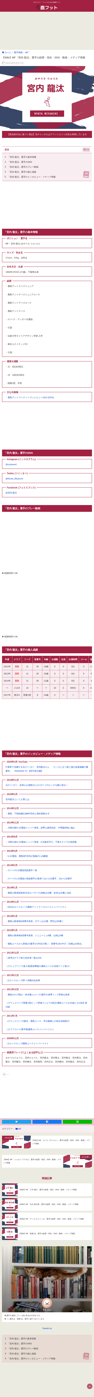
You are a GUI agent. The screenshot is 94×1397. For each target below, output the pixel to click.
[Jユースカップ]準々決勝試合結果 (24, 980)
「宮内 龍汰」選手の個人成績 (22, 172)
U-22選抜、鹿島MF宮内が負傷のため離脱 (28, 856)
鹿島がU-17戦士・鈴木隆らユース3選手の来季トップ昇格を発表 (39, 994)
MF (27, 52)
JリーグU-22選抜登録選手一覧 (22, 870)
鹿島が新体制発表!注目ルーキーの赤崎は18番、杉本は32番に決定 (39, 893)
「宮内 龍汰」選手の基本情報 (22, 157)
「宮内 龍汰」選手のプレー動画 (23, 167)
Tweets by (47, 1328)
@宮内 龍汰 (11, 493)
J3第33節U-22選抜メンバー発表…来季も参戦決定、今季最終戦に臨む (41, 828)
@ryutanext (11, 464)
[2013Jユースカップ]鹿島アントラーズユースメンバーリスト (37, 907)
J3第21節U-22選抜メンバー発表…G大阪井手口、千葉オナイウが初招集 (42, 842)
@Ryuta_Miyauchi (14, 478)
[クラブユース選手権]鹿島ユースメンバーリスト (31, 1029)
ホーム (6, 52)
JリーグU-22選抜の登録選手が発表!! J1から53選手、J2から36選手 (40, 878)
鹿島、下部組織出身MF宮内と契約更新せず (29, 813)
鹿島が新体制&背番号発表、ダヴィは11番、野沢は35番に (35, 921)
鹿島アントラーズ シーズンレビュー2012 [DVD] (31, 397)
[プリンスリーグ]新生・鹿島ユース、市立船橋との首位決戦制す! (39, 1021)
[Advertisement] (47, 31)
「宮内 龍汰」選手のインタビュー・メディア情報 (32, 177)
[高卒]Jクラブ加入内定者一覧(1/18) (24, 958)
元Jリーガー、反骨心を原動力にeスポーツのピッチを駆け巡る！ (37, 785)
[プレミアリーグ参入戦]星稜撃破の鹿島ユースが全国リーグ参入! (39, 966)
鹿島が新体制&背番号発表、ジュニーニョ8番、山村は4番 (35, 935)
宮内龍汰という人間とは (17, 799)
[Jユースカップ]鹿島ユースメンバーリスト (28, 1043)
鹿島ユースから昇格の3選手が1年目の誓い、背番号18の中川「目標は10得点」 (46, 944)
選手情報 (18, 52)
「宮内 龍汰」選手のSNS (20, 162)
